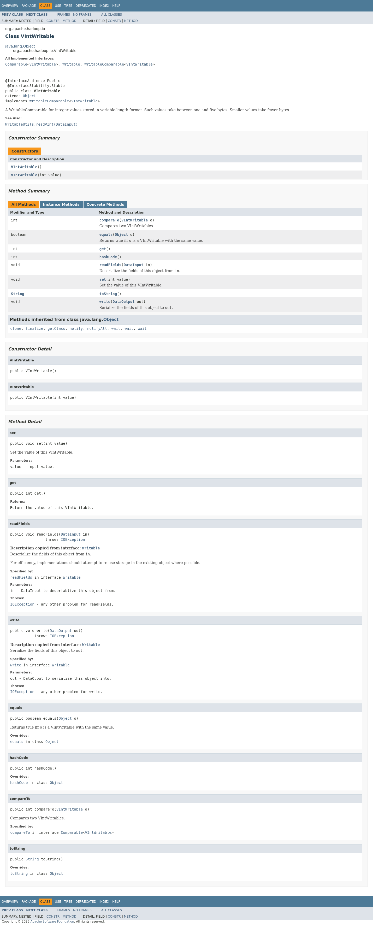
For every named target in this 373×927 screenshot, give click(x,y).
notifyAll (97, 328)
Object (29, 96)
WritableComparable (104, 64)
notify (76, 328)
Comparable (16, 64)
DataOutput (123, 302)
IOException (73, 539)
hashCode (108, 257)
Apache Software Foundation (52, 921)
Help (116, 6)
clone (15, 328)
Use (58, 6)
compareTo (109, 220)
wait (115, 328)
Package (28, 6)
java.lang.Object (20, 46)
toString (108, 294)
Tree (68, 6)
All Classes (111, 14)
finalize (34, 328)
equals (106, 234)
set (102, 279)
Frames (63, 14)
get (102, 249)
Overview (10, 6)
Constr (53, 21)
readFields (110, 265)
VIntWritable (42, 64)
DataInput (133, 265)
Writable (71, 64)
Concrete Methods (105, 204)
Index (104, 6)
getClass (56, 328)
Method (69, 21)
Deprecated (85, 6)
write (104, 302)
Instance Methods (61, 204)
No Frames (82, 14)
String (17, 294)
